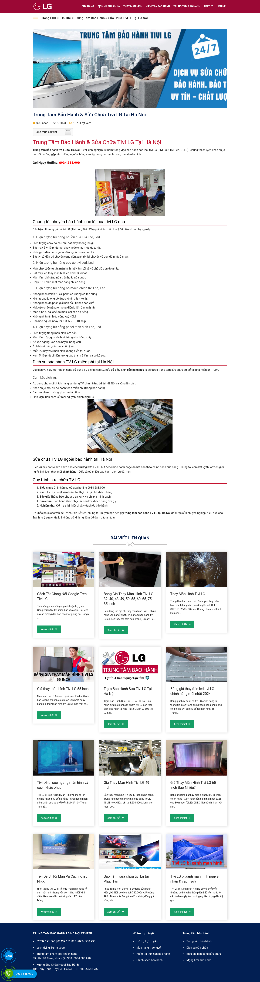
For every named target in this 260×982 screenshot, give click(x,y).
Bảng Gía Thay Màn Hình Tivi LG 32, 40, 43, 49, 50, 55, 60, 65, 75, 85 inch (128, 599)
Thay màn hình (132, 6)
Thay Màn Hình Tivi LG (187, 594)
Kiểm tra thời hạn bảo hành (153, 953)
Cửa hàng (88, 6)
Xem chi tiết (49, 629)
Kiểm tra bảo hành (158, 6)
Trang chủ (48, 18)
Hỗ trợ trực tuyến (147, 941)
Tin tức (208, 6)
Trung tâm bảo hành (186, 6)
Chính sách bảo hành (150, 960)
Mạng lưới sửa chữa (199, 960)
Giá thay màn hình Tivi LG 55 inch (63, 689)
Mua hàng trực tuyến (149, 947)
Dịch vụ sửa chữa (108, 6)
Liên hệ (221, 6)
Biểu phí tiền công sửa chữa (204, 953)
